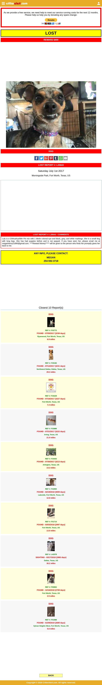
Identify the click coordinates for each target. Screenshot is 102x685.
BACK (51, 675)
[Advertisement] (51, 60)
